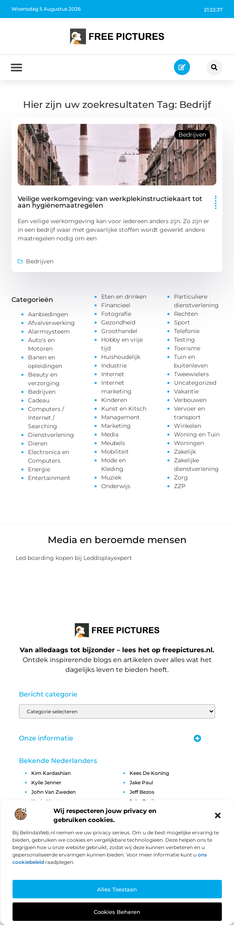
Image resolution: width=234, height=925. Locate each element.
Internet (112, 376)
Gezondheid (118, 324)
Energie (39, 471)
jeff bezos (142, 794)
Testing (184, 341)
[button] (217, 815)
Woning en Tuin (197, 436)
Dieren (37, 445)
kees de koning (149, 775)
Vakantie (186, 393)
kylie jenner (46, 784)
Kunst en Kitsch (123, 410)
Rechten (186, 316)
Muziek (111, 479)
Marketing (116, 428)
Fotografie (116, 316)
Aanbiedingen (48, 316)
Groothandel (119, 333)
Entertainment (49, 480)
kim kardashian (51, 775)
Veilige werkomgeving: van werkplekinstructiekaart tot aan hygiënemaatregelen (110, 204)
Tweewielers (191, 376)
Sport (182, 324)
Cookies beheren (117, 912)
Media (109, 436)
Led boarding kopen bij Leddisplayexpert (74, 560)
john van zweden (53, 794)
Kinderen (114, 402)
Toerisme (187, 350)
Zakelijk (185, 453)
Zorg (181, 479)
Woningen (189, 445)
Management (120, 419)
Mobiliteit (115, 453)
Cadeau (38, 402)
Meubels (113, 445)
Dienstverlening (51, 437)
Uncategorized (195, 384)
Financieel (115, 307)
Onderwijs (115, 488)
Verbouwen (190, 402)
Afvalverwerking (51, 325)
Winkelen (187, 428)
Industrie (114, 367)
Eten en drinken (123, 298)
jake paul (141, 784)
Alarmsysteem (49, 333)
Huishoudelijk (120, 359)
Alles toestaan (117, 889)
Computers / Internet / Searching (46, 419)
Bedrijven (192, 136)
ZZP (179, 488)
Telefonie (186, 333)
